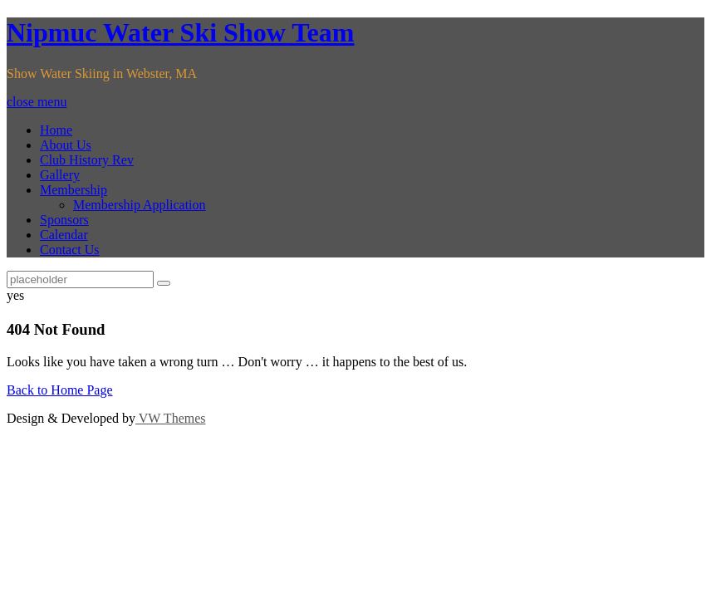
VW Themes (170, 418)
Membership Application (139, 205)
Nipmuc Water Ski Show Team (180, 32)
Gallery (60, 175)
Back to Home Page (60, 390)
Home (56, 130)
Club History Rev (87, 160)
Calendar (64, 235)
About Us (65, 145)
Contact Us (70, 250)
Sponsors (64, 220)
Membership (73, 190)
